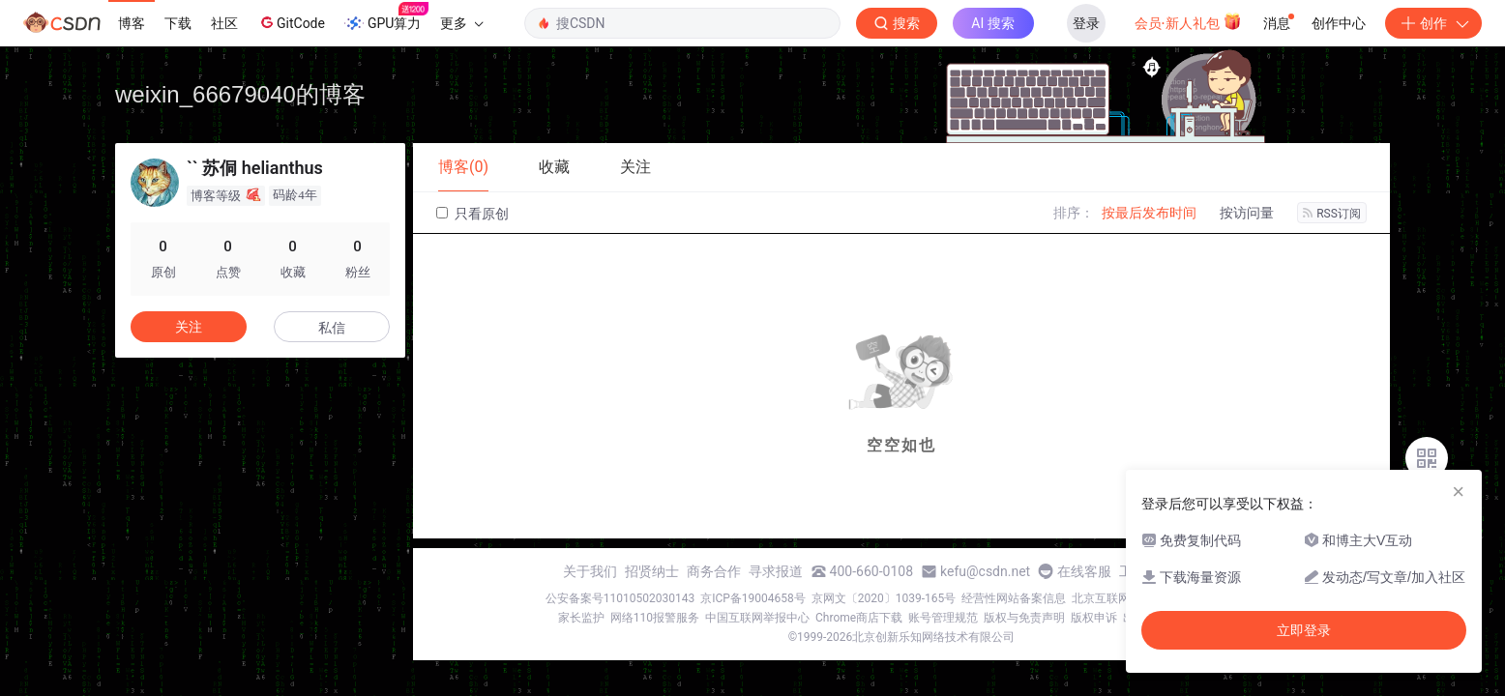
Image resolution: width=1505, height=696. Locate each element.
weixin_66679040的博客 (240, 94)
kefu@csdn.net (985, 571)
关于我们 (590, 571)
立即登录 (1304, 630)
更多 (461, 23)
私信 (331, 327)
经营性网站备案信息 (1013, 598)
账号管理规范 (943, 617)
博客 (131, 23)
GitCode (291, 22)
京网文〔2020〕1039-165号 (884, 598)
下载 (178, 23)
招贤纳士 (652, 571)
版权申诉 (1094, 617)
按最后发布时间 (1149, 212)
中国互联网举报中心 (757, 617)
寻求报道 (776, 571)
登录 (1086, 23)
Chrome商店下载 (858, 617)
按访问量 (1247, 212)
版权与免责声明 (1024, 617)
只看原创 (472, 213)
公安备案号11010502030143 (620, 598)
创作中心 (1339, 23)
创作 (1433, 23)
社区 (224, 23)
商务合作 (714, 571)
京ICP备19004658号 (753, 598)
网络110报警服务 (654, 617)
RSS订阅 (1332, 213)
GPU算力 (386, 17)
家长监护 (581, 617)
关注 (188, 326)
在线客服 (1084, 571)
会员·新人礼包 (1188, 21)
